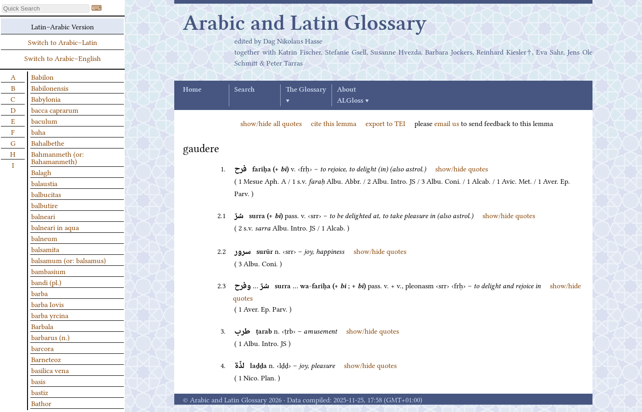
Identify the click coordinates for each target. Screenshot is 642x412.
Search (244, 89)
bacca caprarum (54, 109)
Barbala (42, 326)
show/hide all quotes (271, 123)
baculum (44, 120)
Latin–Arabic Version (62, 26)
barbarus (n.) (50, 337)
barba (39, 293)
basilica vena (50, 370)
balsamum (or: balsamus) (68, 260)
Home (192, 89)
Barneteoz (46, 359)
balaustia (44, 183)
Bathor (41, 403)
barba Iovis (47, 304)
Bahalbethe (47, 142)
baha (38, 131)
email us (446, 123)
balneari (43, 216)
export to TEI (385, 123)
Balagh (41, 172)
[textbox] (45, 8)
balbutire (44, 205)
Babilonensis (49, 87)
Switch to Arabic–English (62, 58)
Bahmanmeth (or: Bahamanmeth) (57, 157)
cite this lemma (333, 123)
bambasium (48, 271)
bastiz (39, 392)
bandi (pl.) (46, 282)
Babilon (42, 76)
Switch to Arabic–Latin (62, 42)
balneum (44, 238)
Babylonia (46, 98)
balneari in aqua (55, 227)
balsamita (45, 249)
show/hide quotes (461, 168)
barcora (42, 348)
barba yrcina (49, 315)
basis (38, 381)
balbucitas (46, 194)
